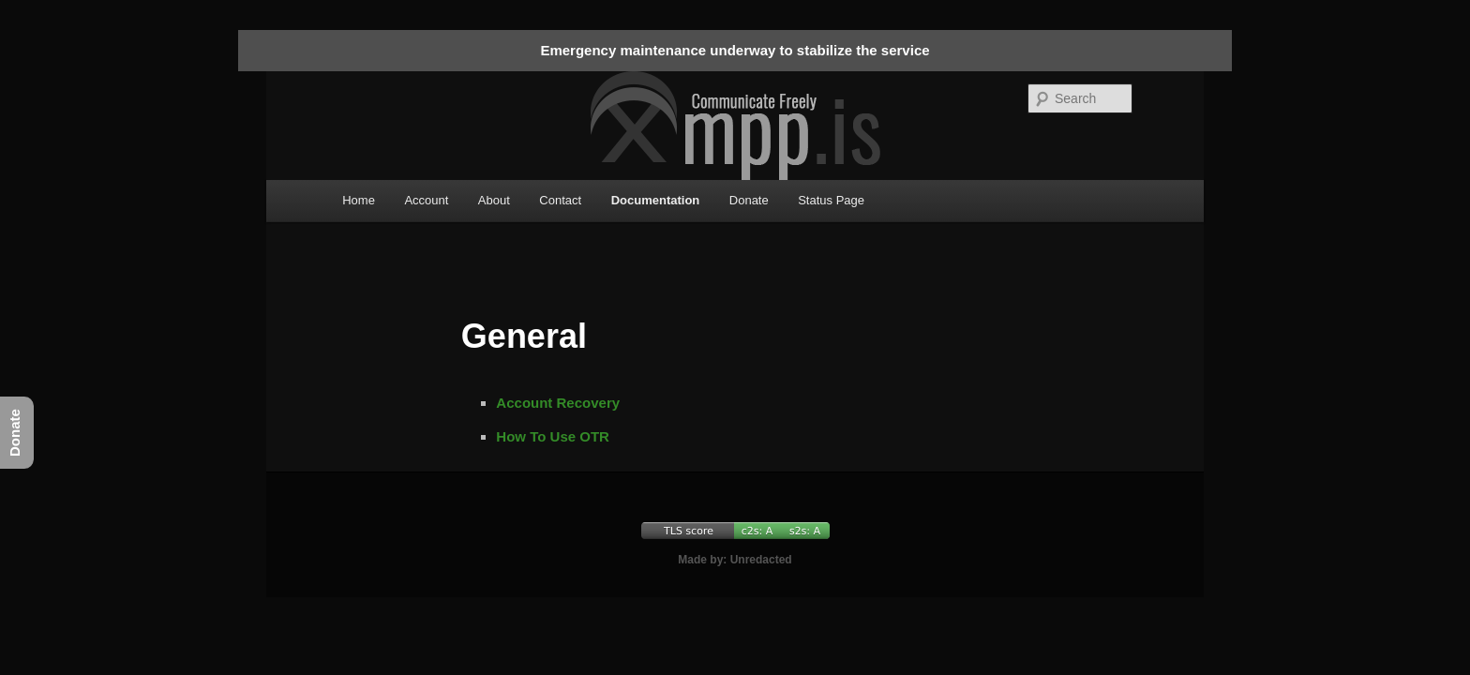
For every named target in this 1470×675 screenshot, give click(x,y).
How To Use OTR (552, 436)
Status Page (831, 200)
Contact (560, 200)
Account (426, 200)
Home (358, 200)
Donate (749, 200)
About (494, 200)
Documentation (655, 200)
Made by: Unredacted (734, 559)
